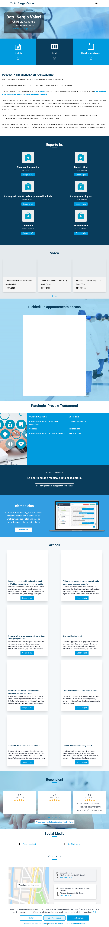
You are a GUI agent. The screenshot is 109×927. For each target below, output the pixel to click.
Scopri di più (28, 175)
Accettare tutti (78, 918)
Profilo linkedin (74, 844)
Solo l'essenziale (54, 918)
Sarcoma (33, 429)
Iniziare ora (23, 530)
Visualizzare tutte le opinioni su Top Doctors (54, 822)
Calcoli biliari (74, 417)
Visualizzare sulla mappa (29, 885)
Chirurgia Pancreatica (38, 417)
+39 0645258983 (66, 895)
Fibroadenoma (75, 433)
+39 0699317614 (66, 877)
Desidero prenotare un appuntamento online (54, 486)
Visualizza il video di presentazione (23, 28)
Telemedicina (74, 429)
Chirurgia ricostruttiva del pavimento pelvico (47, 433)
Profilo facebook (29, 844)
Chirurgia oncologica (77, 421)
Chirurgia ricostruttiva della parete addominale (43, 422)
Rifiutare (31, 918)
